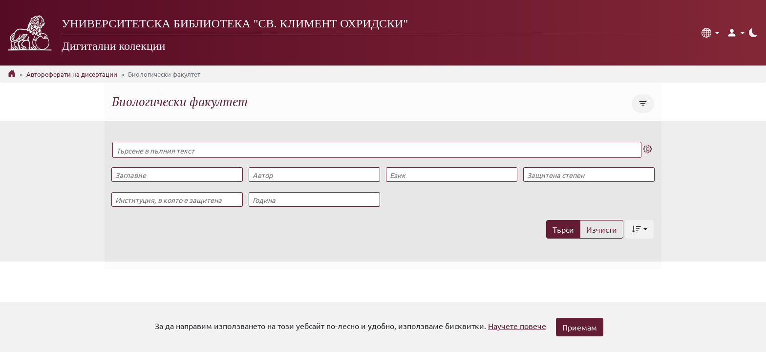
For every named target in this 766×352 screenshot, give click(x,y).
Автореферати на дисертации (71, 74)
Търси (563, 229)
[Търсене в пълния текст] (376, 150)
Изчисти (601, 229)
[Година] (314, 199)
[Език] (451, 174)
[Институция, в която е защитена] (176, 199)
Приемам (579, 327)
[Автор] (314, 174)
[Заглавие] (176, 174)
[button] (710, 33)
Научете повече (517, 325)
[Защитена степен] (588, 174)
